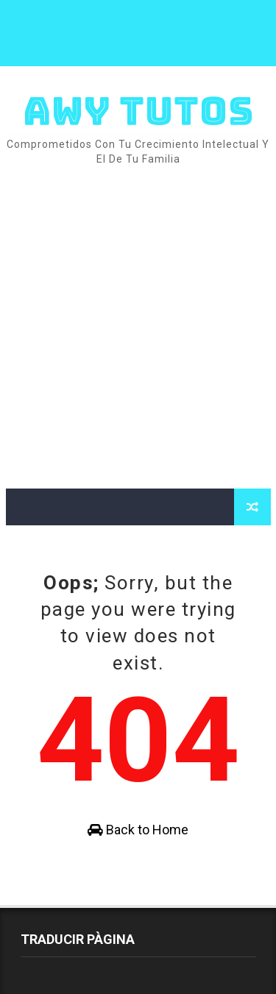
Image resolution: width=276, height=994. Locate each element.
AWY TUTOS (138, 110)
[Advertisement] (138, 328)
